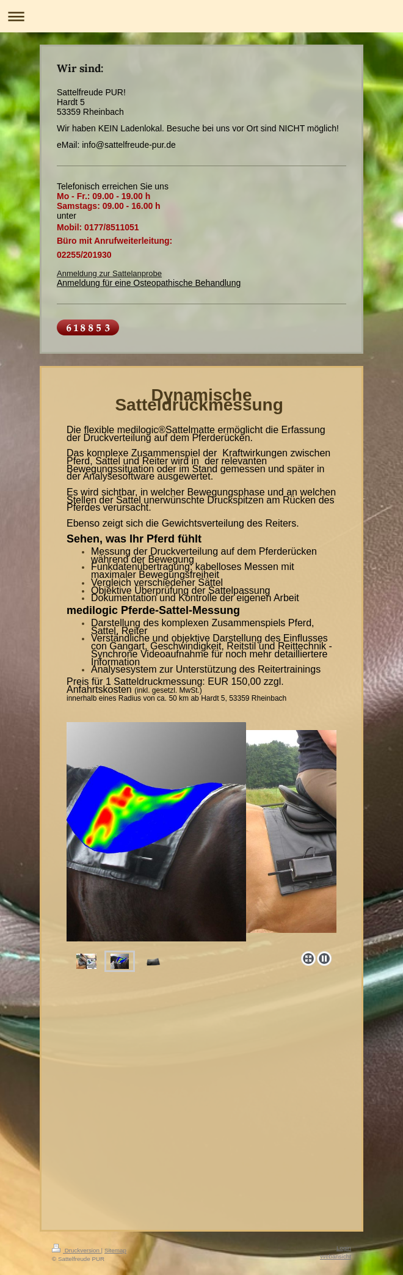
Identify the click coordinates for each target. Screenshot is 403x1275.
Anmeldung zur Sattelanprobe (109, 273)
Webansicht (335, 1256)
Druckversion (76, 1250)
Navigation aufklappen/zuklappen (201, 16)
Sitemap (115, 1250)
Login (343, 1247)
